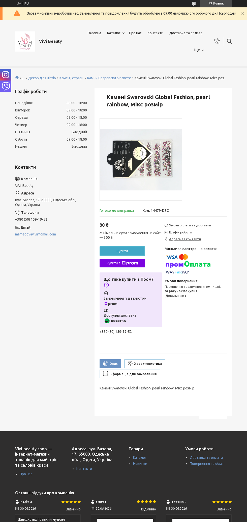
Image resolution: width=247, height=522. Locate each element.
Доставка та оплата (185, 33)
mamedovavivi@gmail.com (35, 234)
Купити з (122, 263)
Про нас (135, 33)
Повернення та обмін (207, 464)
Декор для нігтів (42, 78)
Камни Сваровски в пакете (109, 78)
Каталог (113, 33)
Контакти (155, 33)
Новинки (140, 464)
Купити (122, 251)
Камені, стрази (71, 78)
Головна (94, 33)
